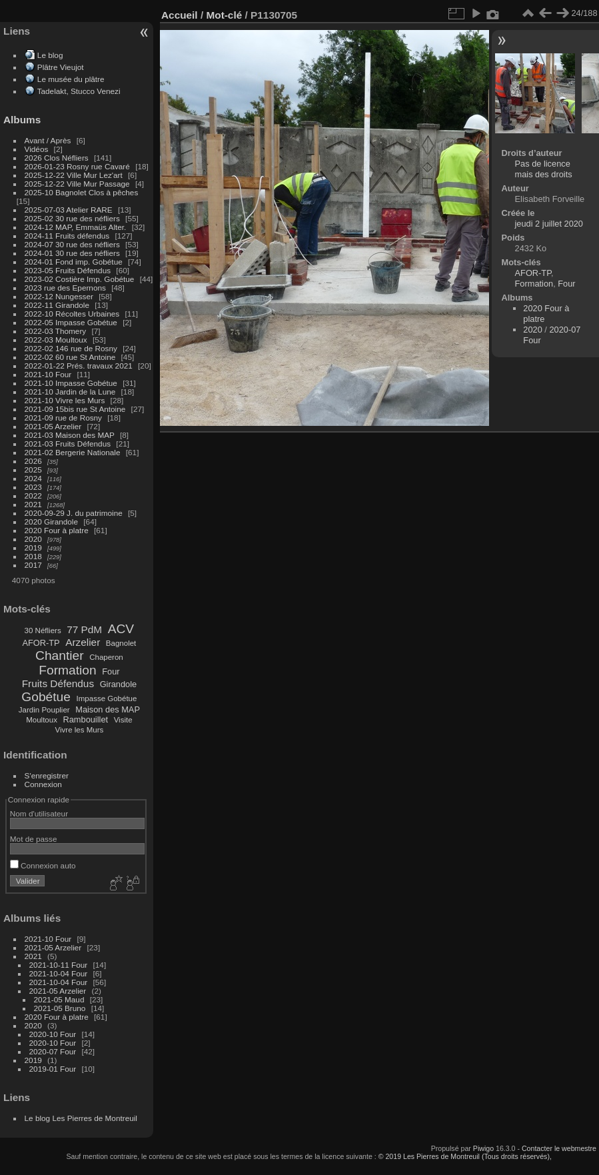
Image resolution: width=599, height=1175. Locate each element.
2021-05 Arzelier (53, 426)
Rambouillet (86, 719)
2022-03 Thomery (56, 331)
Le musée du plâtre (71, 79)
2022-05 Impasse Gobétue (71, 322)
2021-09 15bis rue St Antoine (75, 409)
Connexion (43, 784)
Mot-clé (224, 15)
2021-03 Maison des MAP (70, 435)
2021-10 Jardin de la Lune (70, 391)
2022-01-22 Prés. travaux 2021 (79, 365)
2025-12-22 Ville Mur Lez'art (74, 175)
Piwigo (483, 1148)
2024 (33, 478)
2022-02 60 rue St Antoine (70, 357)
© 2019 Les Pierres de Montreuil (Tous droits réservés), (465, 1156)
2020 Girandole (51, 521)
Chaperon (106, 657)
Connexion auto (43, 865)
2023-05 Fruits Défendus (68, 270)
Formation (67, 670)
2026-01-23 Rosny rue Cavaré (77, 166)
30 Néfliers (43, 630)
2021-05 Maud (59, 999)
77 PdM (84, 629)
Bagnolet (121, 643)
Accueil (179, 15)
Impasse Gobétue (107, 698)
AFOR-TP (40, 643)
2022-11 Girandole (57, 305)
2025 (33, 469)
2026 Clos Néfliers (57, 157)
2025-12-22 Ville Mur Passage (77, 183)
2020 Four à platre (57, 530)
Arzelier (82, 642)
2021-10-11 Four (58, 964)
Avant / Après (48, 140)
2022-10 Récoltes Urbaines (72, 313)
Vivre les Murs (79, 730)
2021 (33, 504)
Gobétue (46, 697)
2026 (33, 461)
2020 (33, 539)
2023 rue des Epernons (65, 287)
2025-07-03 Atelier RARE (69, 209)
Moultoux (41, 720)
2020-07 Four (53, 1051)
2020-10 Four (53, 1034)
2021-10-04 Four (58, 973)
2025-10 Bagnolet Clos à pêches (82, 192)
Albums (22, 119)
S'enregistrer (47, 775)
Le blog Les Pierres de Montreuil (81, 1118)
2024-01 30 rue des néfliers (74, 253)
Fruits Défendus (58, 683)
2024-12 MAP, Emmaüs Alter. (76, 227)
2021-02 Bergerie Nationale (73, 452)
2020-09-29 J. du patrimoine (74, 513)
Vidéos (37, 149)
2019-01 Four (53, 1068)
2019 (33, 547)
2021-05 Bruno (60, 1008)
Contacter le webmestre (559, 1148)
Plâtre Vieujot (60, 67)
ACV (121, 629)
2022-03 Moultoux (56, 339)
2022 (33, 495)
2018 (33, 556)
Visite (123, 720)
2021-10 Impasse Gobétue (71, 383)
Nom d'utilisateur (39, 813)
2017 (33, 565)
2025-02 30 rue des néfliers (72, 218)
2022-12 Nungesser (59, 296)
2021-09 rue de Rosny (63, 417)
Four (110, 671)
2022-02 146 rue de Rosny (71, 348)
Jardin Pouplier (44, 710)
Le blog (50, 55)
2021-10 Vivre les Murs (65, 400)
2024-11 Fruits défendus (67, 235)
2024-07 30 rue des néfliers (72, 244)
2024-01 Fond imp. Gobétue (74, 261)
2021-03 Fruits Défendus (68, 443)
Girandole (118, 684)
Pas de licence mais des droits (543, 169)
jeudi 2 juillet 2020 (549, 224)
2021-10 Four (48, 374)
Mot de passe (33, 838)
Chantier (59, 655)
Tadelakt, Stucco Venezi (79, 91)
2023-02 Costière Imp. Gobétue (80, 279)
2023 (33, 487)
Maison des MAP (107, 709)
